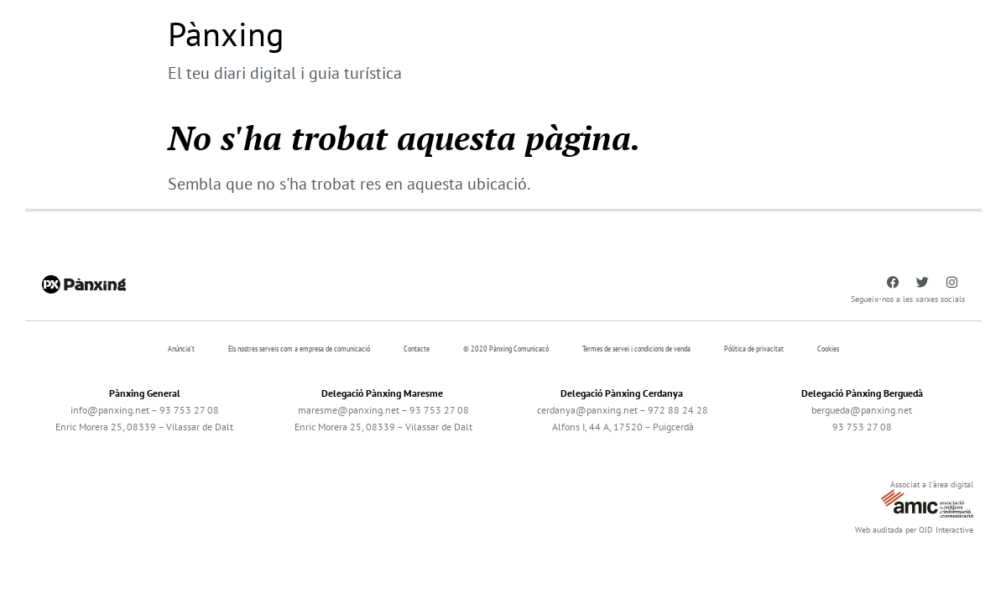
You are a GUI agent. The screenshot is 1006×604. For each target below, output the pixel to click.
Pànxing (226, 33)
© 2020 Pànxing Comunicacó (506, 348)
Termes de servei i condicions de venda (636, 348)
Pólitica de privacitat (754, 348)
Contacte (417, 348)
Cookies (828, 348)
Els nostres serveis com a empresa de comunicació (299, 348)
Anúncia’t (181, 348)
